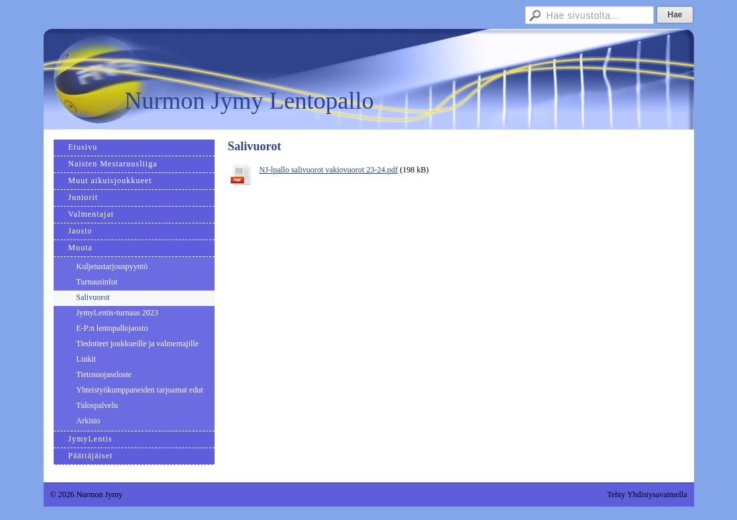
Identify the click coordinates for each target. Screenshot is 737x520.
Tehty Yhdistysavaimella (647, 494)
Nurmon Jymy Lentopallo (249, 100)
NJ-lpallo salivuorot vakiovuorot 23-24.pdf (329, 169)
